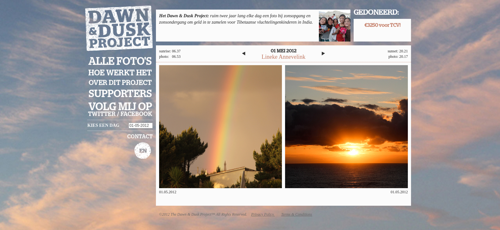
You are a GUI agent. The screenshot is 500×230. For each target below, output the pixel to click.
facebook (136, 114)
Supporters (120, 94)
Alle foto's (120, 62)
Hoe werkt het (120, 73)
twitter (102, 114)
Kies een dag (103, 125)
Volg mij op (120, 107)
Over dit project (120, 83)
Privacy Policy (263, 214)
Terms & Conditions (296, 214)
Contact (140, 136)
